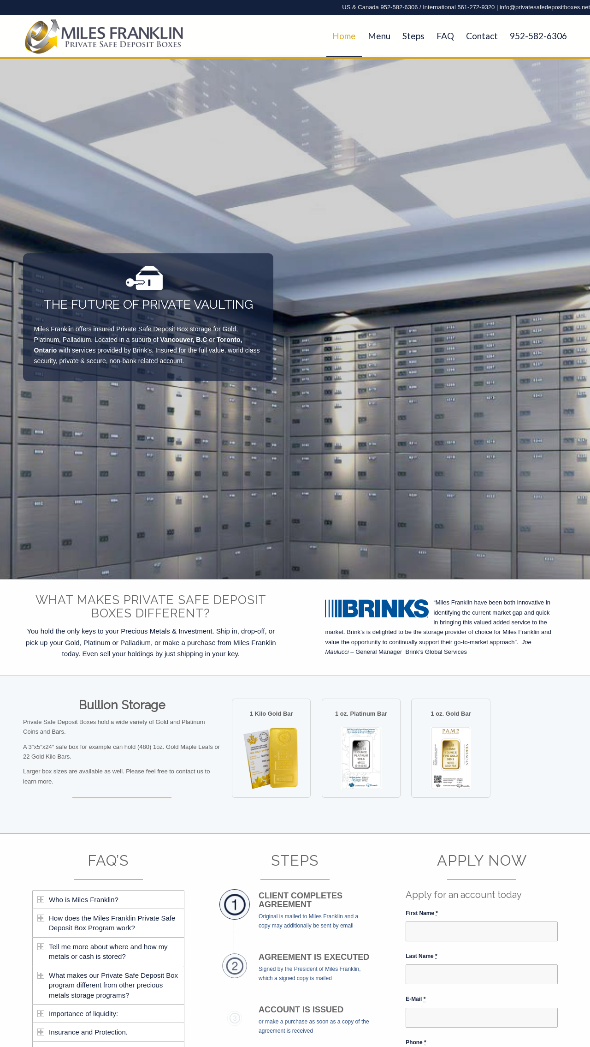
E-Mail (415, 999)
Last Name (421, 956)
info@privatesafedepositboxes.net (545, 7)
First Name (422, 913)
